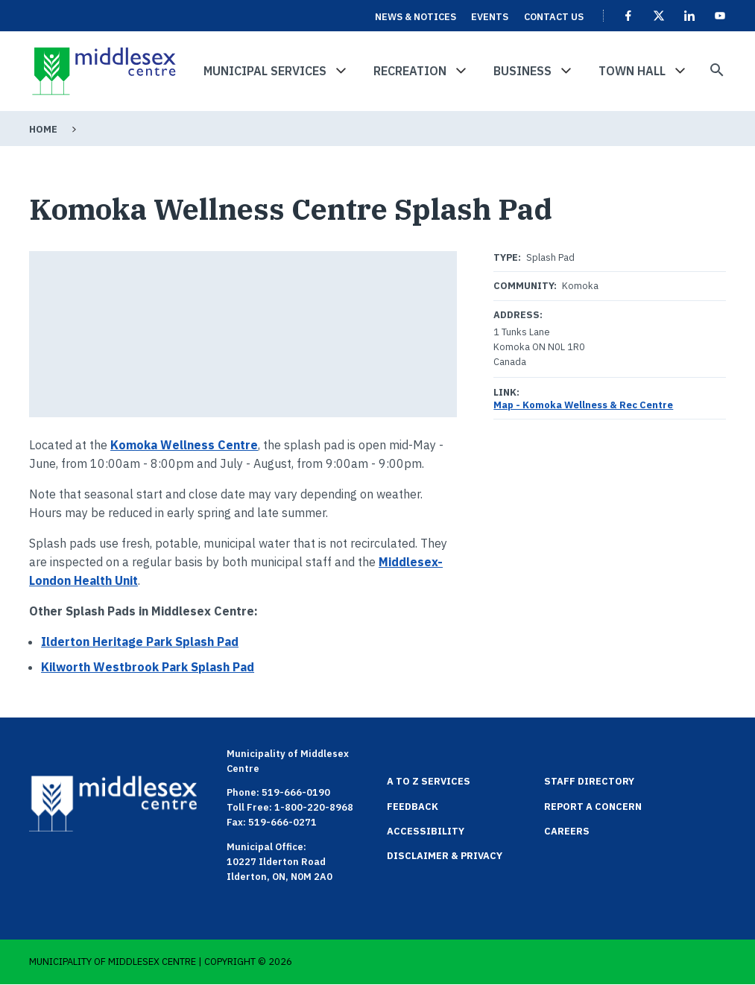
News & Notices (415, 16)
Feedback (412, 806)
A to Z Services (428, 781)
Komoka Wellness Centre (184, 444)
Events (489, 16)
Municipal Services (264, 70)
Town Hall (632, 70)
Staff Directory (589, 781)
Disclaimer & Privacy (444, 855)
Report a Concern (593, 806)
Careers (567, 831)
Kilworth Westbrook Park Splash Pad (147, 666)
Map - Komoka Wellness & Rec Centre (583, 405)
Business (522, 70)
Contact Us (554, 16)
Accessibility (425, 831)
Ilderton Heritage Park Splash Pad (139, 641)
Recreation (409, 70)
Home (43, 129)
